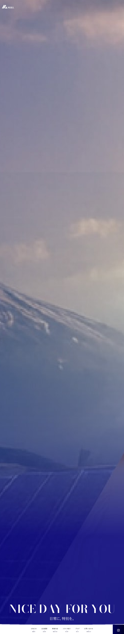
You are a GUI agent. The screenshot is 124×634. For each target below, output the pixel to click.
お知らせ (34, 630)
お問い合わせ (88, 630)
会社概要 (44, 630)
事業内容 (55, 630)
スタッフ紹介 (67, 630)
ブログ (77, 630)
